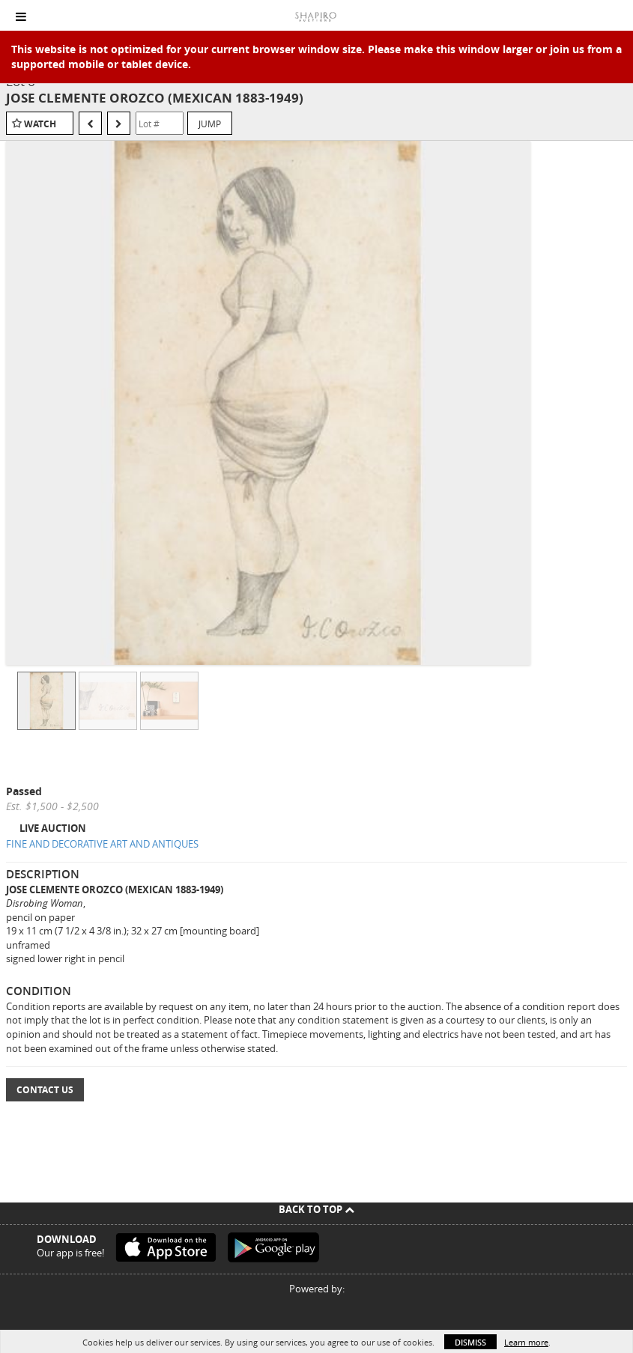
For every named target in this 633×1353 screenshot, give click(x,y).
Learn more (526, 1342)
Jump (210, 124)
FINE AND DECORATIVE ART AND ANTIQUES (102, 844)
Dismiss (470, 1342)
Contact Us (44, 1089)
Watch (40, 124)
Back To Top (316, 1209)
